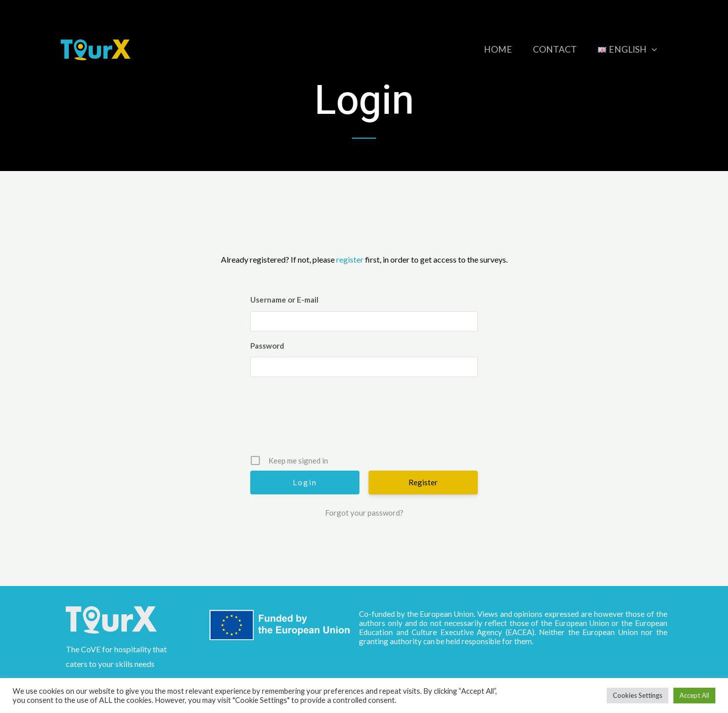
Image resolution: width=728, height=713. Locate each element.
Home (489, 49)
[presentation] (365, 419)
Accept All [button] (694, 695)
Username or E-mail (284, 299)
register (349, 259)
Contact (550, 49)
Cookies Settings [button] (637, 695)
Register (423, 482)
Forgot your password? (364, 512)
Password (267, 345)
